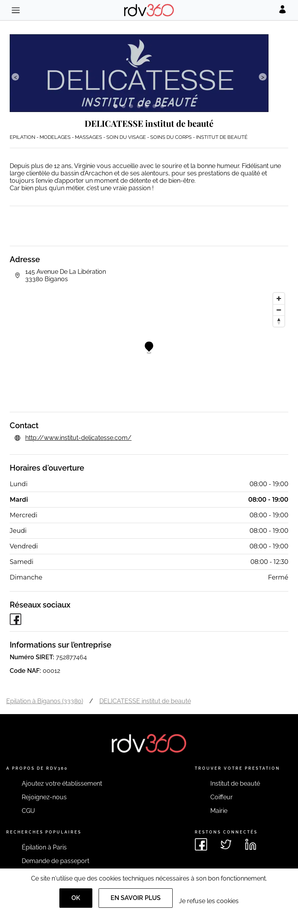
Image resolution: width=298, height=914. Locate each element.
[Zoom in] (278, 298)
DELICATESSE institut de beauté (145, 701)
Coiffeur (221, 797)
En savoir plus (136, 898)
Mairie (218, 810)
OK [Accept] (75, 898)
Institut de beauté (235, 783)
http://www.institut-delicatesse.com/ (78, 437)
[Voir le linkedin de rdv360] (250, 844)
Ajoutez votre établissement (62, 783)
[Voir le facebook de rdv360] (201, 844)
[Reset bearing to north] (278, 321)
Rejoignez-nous (44, 797)
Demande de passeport (55, 861)
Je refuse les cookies (209, 901)
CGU (28, 810)
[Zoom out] (278, 309)
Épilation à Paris (44, 847)
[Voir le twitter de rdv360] (226, 844)
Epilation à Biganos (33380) (44, 701)
